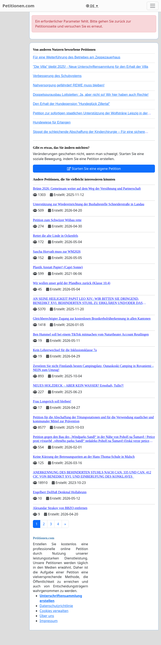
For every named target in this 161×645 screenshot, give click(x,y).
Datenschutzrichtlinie (56, 605)
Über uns (47, 615)
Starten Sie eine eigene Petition (94, 168)
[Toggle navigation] (152, 6)
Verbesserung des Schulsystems (57, 76)
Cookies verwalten (54, 610)
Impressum (49, 620)
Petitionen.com (18, 6)
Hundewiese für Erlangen (52, 122)
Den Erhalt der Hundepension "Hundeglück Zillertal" (71, 104)
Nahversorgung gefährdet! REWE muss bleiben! (69, 85)
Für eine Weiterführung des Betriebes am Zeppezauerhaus (76, 57)
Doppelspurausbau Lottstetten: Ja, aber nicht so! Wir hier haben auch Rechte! (90, 94)
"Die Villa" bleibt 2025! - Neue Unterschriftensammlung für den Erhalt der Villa (90, 66)
